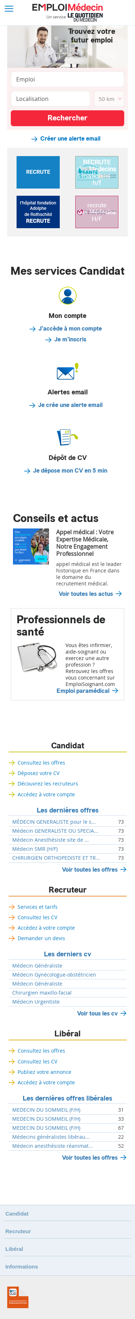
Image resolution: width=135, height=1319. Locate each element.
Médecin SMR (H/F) (35, 849)
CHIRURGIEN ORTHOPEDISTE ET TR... (56, 858)
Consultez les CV (37, 917)
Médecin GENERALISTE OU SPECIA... (55, 831)
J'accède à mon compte (70, 328)
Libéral (67, 1034)
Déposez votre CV (38, 773)
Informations (21, 1266)
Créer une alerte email (70, 138)
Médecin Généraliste (37, 965)
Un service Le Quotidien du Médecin (75, 17)
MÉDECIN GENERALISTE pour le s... (54, 822)
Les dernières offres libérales (67, 1098)
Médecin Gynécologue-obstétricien (54, 974)
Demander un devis (41, 938)
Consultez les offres (41, 762)
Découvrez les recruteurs (48, 783)
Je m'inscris (70, 339)
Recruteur (68, 890)
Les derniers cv (67, 954)
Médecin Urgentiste (36, 1002)
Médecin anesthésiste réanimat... (52, 1146)
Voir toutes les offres (90, 870)
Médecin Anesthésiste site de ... (50, 840)
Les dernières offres (68, 810)
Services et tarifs (38, 906)
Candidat (67, 746)
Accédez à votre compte (46, 794)
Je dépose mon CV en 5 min (70, 470)
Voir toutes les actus (86, 594)
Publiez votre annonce (44, 1071)
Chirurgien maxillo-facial (42, 993)
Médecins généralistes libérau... (51, 1137)
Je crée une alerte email (70, 405)
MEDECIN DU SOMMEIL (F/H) (46, 1110)
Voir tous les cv (97, 1013)
